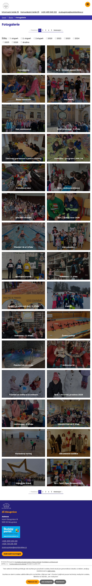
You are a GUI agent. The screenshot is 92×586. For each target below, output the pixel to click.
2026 (16, 42)
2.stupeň (39, 38)
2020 (50, 38)
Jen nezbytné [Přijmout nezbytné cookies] (46, 582)
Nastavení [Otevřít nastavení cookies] (60, 582)
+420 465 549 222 (49, 12)
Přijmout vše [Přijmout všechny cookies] (32, 582)
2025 (7, 42)
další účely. (51, 571)
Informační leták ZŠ (10, 12)
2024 (77, 38)
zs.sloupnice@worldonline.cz (71, 12)
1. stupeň (14, 38)
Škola (11, 17)
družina (26, 42)
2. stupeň (27, 38)
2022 (59, 38)
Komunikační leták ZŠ (30, 12)
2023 (68, 38)
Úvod (4, 17)
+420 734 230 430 (9, 557)
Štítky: (4, 38)
